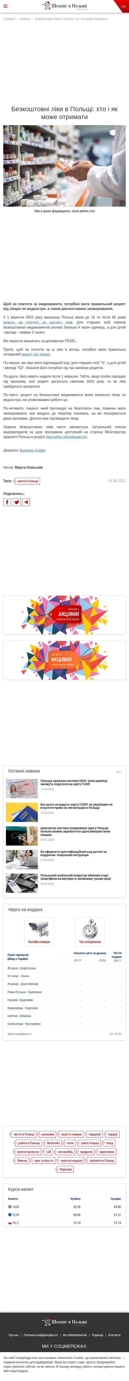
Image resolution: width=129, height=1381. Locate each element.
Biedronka (53, 1143)
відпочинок (107, 1151)
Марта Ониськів (29, 467)
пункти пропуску (28, 1151)
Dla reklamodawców (75, 1335)
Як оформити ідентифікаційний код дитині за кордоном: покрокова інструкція (73, 853)
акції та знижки (71, 1134)
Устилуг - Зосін (18, 976)
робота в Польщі (29, 1143)
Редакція (97, 1335)
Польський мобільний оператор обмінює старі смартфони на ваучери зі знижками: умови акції (75, 877)
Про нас (14, 1335)
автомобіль (65, 1151)
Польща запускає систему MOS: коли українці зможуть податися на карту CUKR (73, 782)
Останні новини (24, 771)
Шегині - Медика (19, 1016)
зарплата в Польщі (101, 1160)
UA (124, 6)
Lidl (48, 1151)
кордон (113, 1134)
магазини (48, 1134)
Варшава (66, 1169)
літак (70, 1143)
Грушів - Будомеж (20, 1000)
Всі (119, 772)
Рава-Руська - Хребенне (24, 992)
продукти (86, 1151)
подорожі (95, 1134)
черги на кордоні (71, 1160)
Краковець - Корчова (22, 1008)
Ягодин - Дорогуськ (21, 968)
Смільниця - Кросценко (24, 1024)
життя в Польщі (28, 481)
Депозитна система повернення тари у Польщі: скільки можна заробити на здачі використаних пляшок (75, 831)
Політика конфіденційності (41, 1335)
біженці (22, 1160)
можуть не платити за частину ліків (38, 322)
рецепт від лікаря (36, 354)
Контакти (114, 1335)
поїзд (109, 1143)
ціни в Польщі (90, 1143)
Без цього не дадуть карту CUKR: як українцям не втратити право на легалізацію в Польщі (76, 806)
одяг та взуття (44, 1160)
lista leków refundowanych (66, 437)
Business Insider (32, 450)
